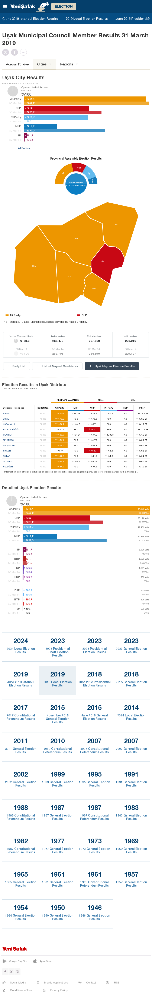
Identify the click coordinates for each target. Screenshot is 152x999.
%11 (92, 181)
